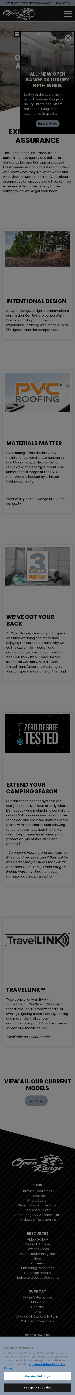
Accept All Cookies (37, 1387)
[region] (37, 1365)
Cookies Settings (37, 1376)
